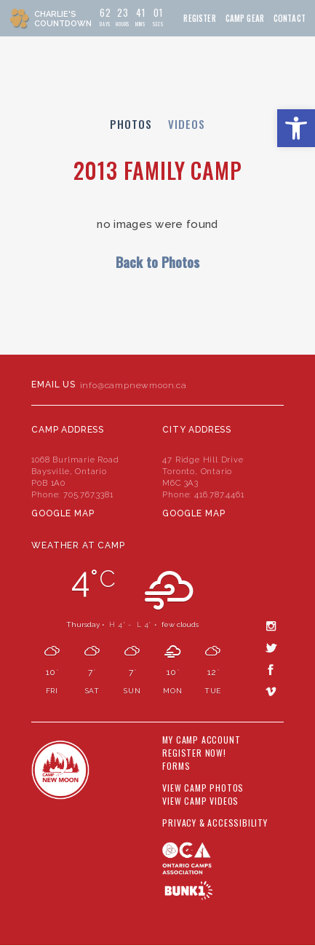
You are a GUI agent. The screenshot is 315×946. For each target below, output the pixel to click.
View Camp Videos (200, 801)
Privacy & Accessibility (214, 823)
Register (199, 19)
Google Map (62, 513)
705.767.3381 (88, 494)
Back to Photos (157, 262)
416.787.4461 (219, 494)
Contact (290, 19)
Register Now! (194, 753)
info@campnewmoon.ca (133, 385)
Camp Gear (245, 19)
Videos (186, 124)
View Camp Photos (203, 788)
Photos (131, 124)
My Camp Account (201, 740)
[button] (296, 128)
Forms (176, 766)
